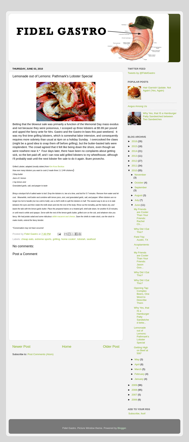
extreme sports (43, 239)
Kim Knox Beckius (56, 167)
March (138, 369)
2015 (135, 146)
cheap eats (27, 239)
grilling (56, 239)
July (137, 200)
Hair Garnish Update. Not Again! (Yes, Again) (157, 89)
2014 (135, 151)
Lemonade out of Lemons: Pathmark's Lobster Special (141, 335)
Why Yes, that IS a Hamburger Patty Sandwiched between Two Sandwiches (159, 116)
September (141, 187)
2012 (135, 160)
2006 (135, 399)
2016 (135, 141)
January (139, 379)
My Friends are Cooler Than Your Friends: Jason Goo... (141, 260)
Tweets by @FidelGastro (141, 73)
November (140, 174)
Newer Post (21, 346)
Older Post (111, 346)
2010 (135, 170)
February (140, 374)
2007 (135, 394)
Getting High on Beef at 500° (141, 350)
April (137, 364)
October (139, 182)
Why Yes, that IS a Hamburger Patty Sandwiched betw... (141, 315)
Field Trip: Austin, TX (141, 238)
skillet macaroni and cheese (63, 217)
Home (66, 346)
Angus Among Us (137, 106)
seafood (91, 239)
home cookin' (68, 239)
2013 (135, 155)
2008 (135, 389)
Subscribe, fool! (137, 413)
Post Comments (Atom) (41, 354)
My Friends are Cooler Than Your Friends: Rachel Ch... (141, 217)
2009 (135, 385)
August (139, 195)
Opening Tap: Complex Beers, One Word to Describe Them (141, 295)
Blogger (122, 428)
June (138, 205)
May (137, 359)
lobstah (81, 239)
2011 (135, 165)
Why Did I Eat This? (141, 230)
